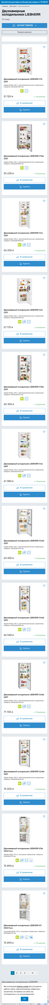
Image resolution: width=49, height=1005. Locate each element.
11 (32, 973)
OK (24, 999)
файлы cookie (22, 986)
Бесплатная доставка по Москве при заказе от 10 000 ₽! (24, 2)
